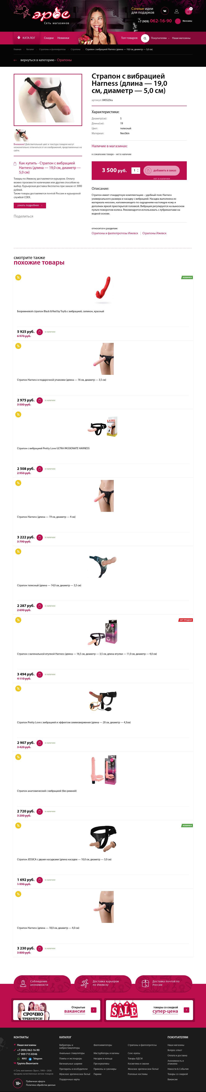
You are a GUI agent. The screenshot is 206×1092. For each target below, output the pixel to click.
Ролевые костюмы (138, 1074)
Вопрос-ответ (175, 1050)
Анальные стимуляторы (72, 1054)
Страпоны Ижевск (154, 233)
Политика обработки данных (41, 1085)
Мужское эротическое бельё (74, 1074)
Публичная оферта (35, 1082)
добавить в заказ (160, 171)
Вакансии (172, 1080)
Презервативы (101, 1064)
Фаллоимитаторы (103, 1045)
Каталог (31, 50)
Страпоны (77, 50)
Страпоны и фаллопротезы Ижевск (115, 233)
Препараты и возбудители (73, 1069)
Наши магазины (181, 38)
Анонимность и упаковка (176, 1062)
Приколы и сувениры (105, 1069)
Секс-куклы (134, 1054)
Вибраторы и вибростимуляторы (69, 1047)
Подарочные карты (69, 1080)
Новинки (65, 38)
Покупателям (160, 38)
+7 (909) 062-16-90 (27, 1050)
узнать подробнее (29, 205)
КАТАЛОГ (27, 38)
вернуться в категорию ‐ (43, 60)
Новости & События (178, 1069)
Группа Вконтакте (26, 1064)
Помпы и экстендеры (70, 1059)
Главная (17, 50)
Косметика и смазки (138, 1064)
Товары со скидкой (178, 1074)
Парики (97, 1074)
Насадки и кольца (103, 1059)
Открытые (54, 1010)
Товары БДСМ (135, 1059)
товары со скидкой (147, 1010)
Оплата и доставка (177, 1056)
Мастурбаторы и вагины (106, 1054)
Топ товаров (129, 38)
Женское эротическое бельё (143, 1069)
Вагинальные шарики (70, 1064)
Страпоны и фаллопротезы (53, 50)
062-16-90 (153, 21)
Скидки (50, 38)
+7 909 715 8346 (27, 1054)
